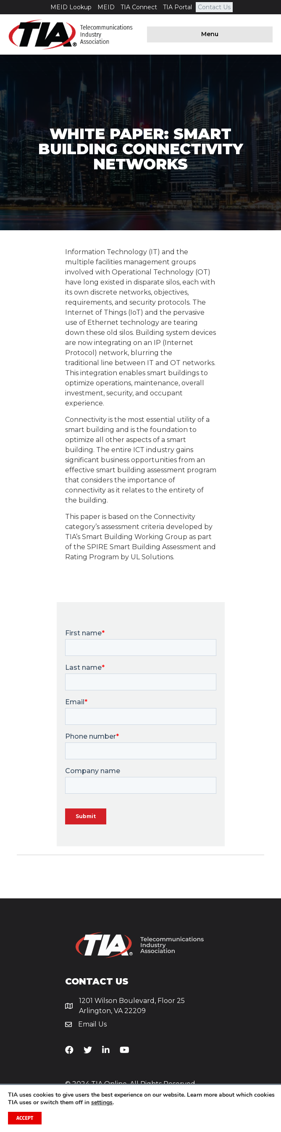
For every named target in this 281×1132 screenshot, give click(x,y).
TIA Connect (139, 7)
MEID (106, 7)
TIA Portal (177, 7)
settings (102, 1102)
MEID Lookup (71, 7)
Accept (24, 1118)
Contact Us (214, 7)
